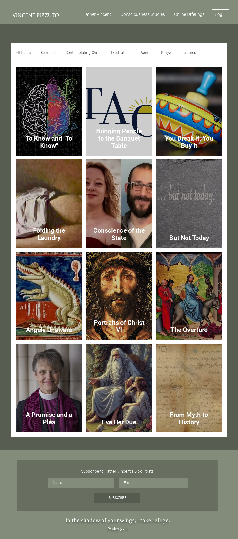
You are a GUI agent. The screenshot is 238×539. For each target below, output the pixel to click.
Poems (145, 52)
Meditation (120, 52)
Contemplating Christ (83, 52)
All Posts (23, 52)
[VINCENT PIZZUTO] (45, 15)
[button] (191, 12)
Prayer (166, 52)
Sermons (48, 52)
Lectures (189, 52)
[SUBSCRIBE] (117, 498)
